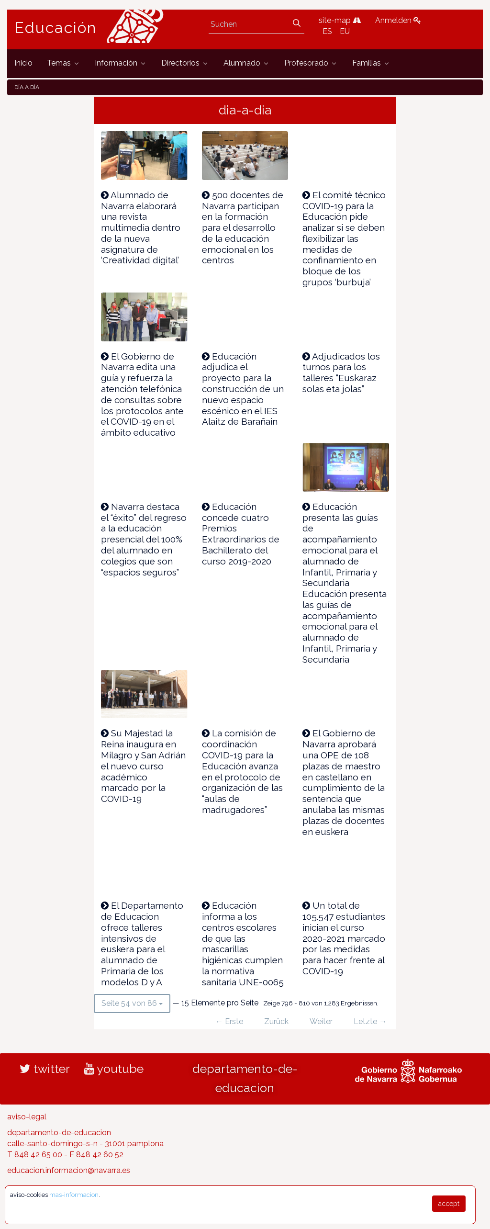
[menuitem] (23, 63)
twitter (45, 1068)
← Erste (229, 1021)
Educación (55, 27)
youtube (114, 1068)
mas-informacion (74, 1194)
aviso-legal (26, 1116)
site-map (340, 20)
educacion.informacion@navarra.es (68, 1170)
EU (345, 31)
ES (327, 31)
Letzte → (370, 1021)
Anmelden (398, 20)
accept (448, 1203)
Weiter (321, 1021)
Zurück (276, 1021)
